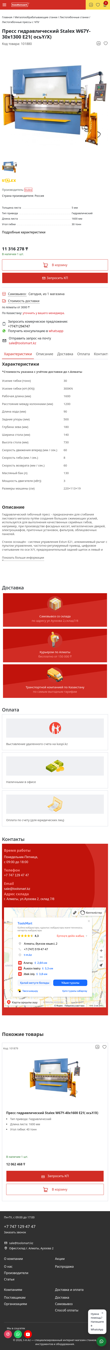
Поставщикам (15, 1297)
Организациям (15, 1304)
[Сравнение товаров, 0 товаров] (91, 4)
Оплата (83, 353)
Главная (7, 17)
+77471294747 (19, 326)
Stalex (28, 190)
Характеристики (18, 353)
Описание (44, 353)
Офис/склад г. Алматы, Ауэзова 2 (28, 1248)
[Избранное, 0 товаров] (97, 4)
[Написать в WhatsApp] (101, 1341)
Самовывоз (64, 1304)
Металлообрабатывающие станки (36, 17)
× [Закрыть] (102, 1313)
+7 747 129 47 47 (16, 875)
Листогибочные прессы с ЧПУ (20, 22)
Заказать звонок (15, 1232)
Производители (16, 1273)
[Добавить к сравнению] (99, 43)
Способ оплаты (66, 1310)
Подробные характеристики (23, 232)
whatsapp (56, 331)
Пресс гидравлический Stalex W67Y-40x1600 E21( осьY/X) (52, 1113)
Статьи (9, 1279)
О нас (8, 1266)
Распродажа (64, 1266)
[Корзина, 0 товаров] (104, 4)
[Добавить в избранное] (106, 43)
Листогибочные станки (74, 17)
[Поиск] (80, 5)
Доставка (65, 353)
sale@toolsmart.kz (22, 343)
